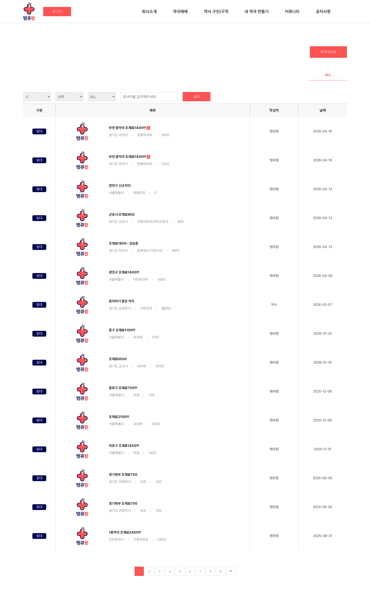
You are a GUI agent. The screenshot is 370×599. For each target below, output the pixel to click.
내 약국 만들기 (257, 11)
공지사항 (323, 11)
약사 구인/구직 (216, 11)
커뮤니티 (292, 11)
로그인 (57, 11)
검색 (197, 97)
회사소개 (149, 11)
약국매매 (180, 11)
